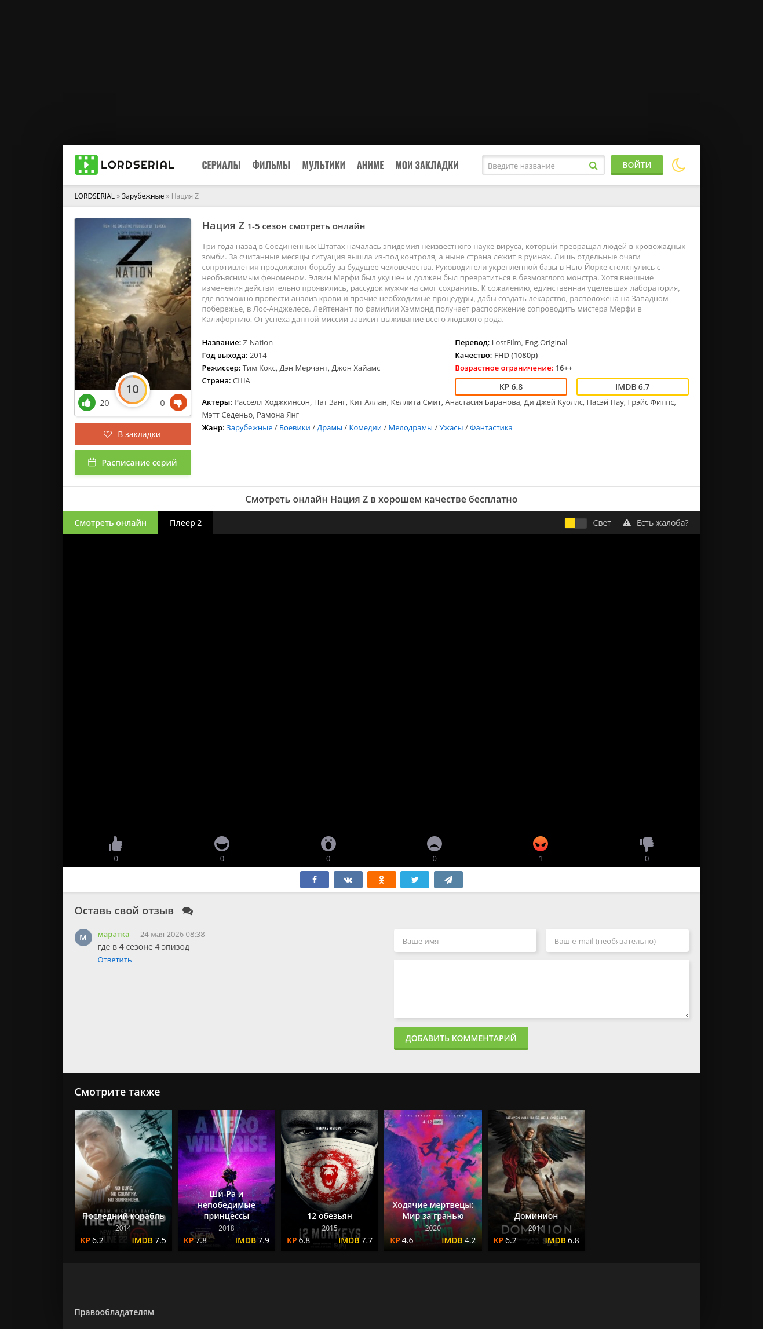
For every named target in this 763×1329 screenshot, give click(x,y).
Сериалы (221, 165)
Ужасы (451, 427)
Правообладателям (114, 1311)
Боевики (295, 427)
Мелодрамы (411, 427)
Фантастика (491, 427)
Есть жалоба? (656, 522)
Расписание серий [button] (139, 462)
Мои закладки (427, 165)
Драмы (329, 427)
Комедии (365, 427)
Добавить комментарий (461, 1038)
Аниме (370, 165)
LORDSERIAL (95, 196)
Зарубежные (144, 196)
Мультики (323, 165)
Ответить (115, 959)
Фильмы (272, 165)
